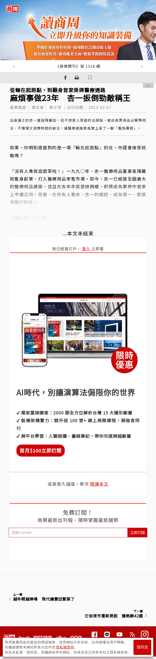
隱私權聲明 (65, 647)
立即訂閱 (137, 532)
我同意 (142, 647)
